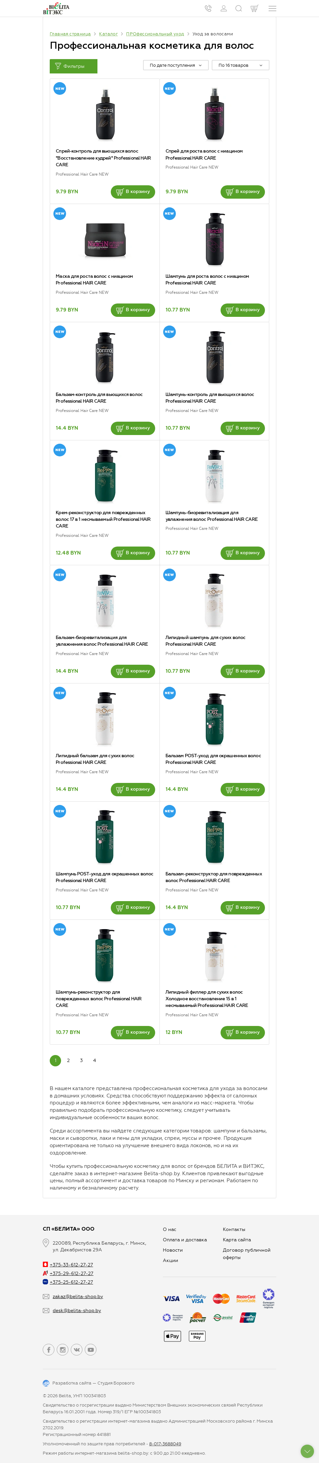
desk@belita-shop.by (77, 1310)
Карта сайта (237, 1240)
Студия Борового (115, 1383)
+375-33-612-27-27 (68, 1265)
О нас (169, 1229)
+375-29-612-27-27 (68, 1273)
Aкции (170, 1260)
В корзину (133, 192)
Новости (173, 1250)
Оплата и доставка (185, 1240)
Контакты (234, 1229)
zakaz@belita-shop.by (78, 1296)
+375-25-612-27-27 (68, 1282)
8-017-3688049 (165, 1443)
